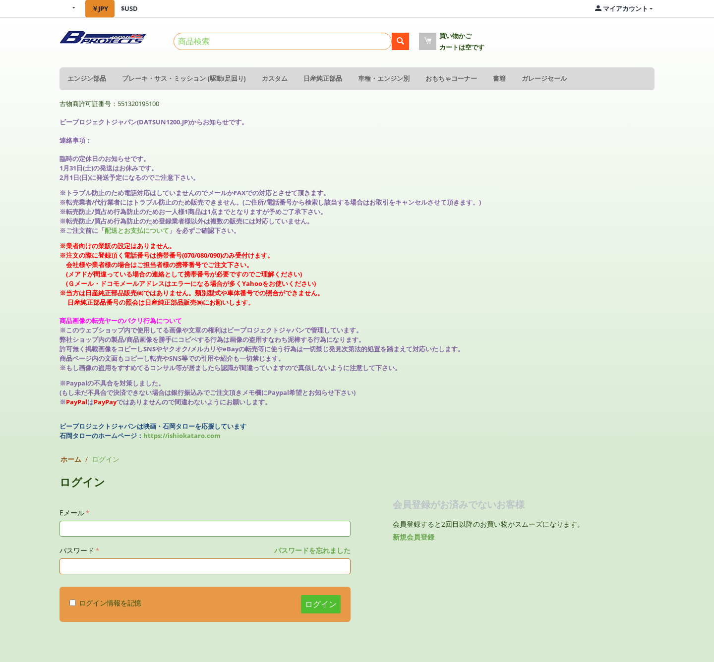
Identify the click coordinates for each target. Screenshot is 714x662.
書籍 (499, 78)
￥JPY (100, 8)
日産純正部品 (322, 78)
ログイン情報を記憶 (105, 602)
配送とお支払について (137, 230)
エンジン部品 (86, 78)
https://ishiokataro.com (182, 435)
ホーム (70, 459)
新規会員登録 (413, 537)
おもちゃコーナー (451, 78)
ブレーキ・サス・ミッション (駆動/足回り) (184, 78)
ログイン (321, 604)
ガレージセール (544, 78)
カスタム (275, 78)
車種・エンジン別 (384, 78)
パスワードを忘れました (312, 550)
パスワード (77, 550)
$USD (129, 8)
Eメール (72, 512)
